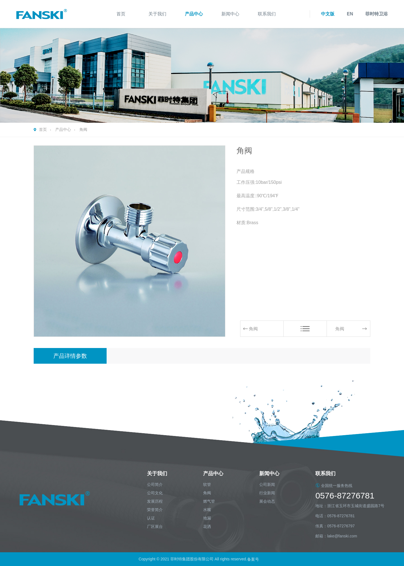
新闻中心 (230, 13)
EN (350, 13)
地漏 (207, 518)
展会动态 (267, 501)
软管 (207, 484)
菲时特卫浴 (376, 13)
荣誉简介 (155, 509)
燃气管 (209, 501)
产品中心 (194, 13)
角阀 (83, 129)
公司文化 (155, 493)
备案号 (253, 559)
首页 (120, 13)
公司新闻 (267, 484)
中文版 (327, 13)
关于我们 (157, 13)
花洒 (207, 526)
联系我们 (267, 13)
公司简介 (155, 484)
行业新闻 (267, 493)
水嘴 (207, 509)
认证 (151, 518)
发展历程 (155, 501)
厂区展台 (155, 526)
